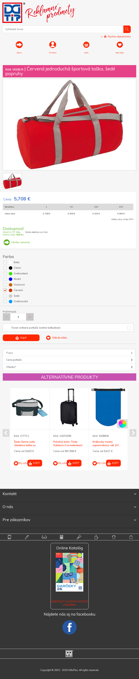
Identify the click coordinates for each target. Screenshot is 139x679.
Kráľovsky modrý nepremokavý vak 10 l (106, 443)
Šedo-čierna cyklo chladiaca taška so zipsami (25, 445)
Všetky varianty (16, 242)
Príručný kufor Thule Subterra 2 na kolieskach (67, 443)
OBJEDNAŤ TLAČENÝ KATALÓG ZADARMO (69, 603)
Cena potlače (14, 359)
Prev (6, 433)
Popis (9, 352)
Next (133, 433)
